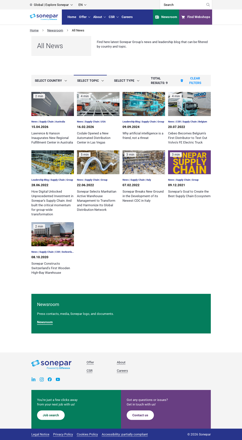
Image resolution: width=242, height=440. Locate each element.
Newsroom (55, 30)
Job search (51, 415)
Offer (90, 362)
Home (34, 30)
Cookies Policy (87, 434)
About (121, 362)
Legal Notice (40, 434)
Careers (122, 371)
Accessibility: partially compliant (125, 434)
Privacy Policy (63, 434)
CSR (89, 371)
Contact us (140, 415)
